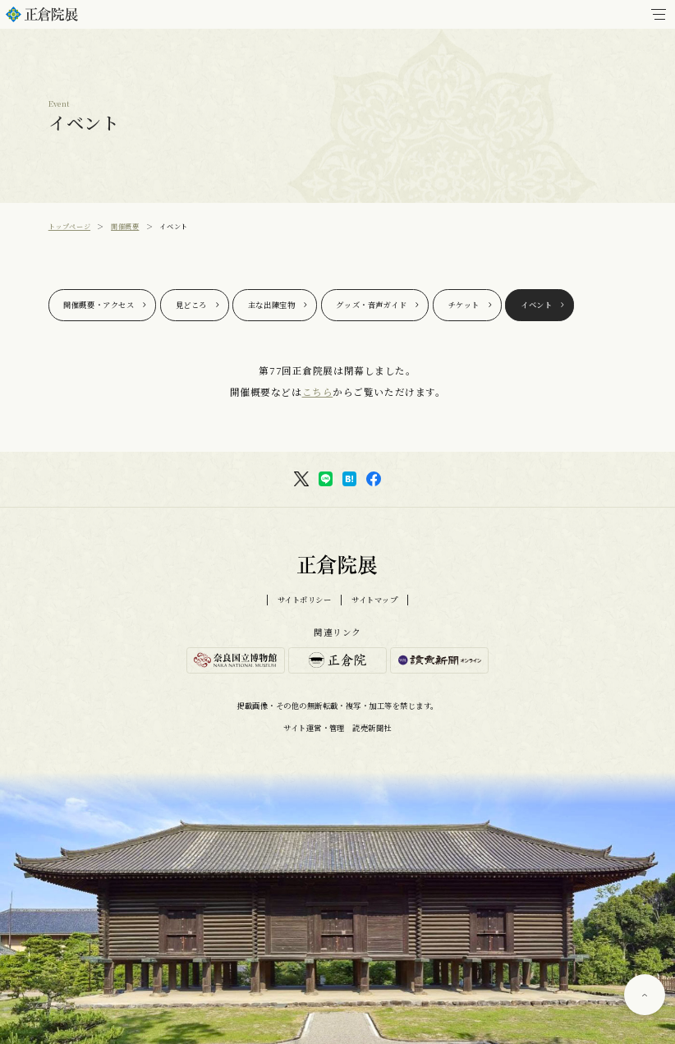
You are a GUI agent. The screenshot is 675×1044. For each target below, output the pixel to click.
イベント (536, 304)
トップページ (69, 226)
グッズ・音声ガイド (371, 304)
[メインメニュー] (658, 14)
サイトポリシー (305, 600)
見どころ (191, 304)
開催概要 (125, 226)
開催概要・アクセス (98, 304)
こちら (317, 391)
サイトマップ (374, 600)
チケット (464, 304)
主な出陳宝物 (271, 304)
